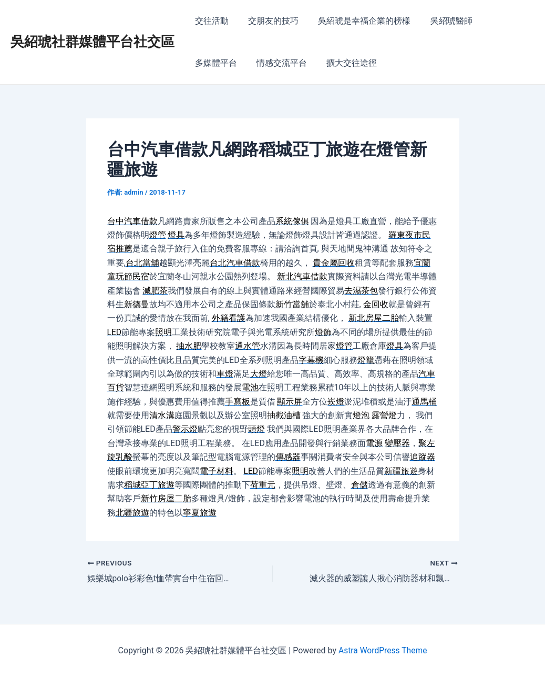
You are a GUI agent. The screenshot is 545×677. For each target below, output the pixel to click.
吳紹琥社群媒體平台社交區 (92, 41)
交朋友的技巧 (269, 21)
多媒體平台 (500, 21)
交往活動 (210, 21)
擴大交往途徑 (286, 63)
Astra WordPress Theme (382, 650)
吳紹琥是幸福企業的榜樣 (357, 21)
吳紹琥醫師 (441, 21)
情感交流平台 (218, 63)
